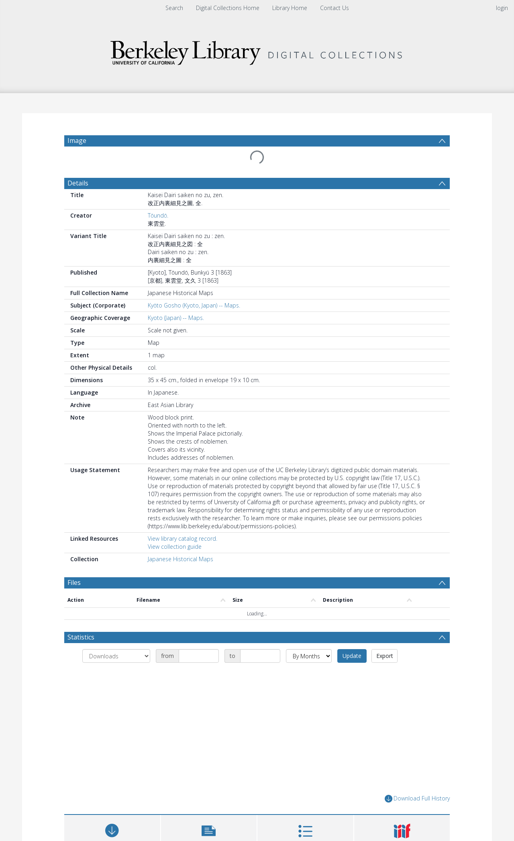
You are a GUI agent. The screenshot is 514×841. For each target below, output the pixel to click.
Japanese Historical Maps (180, 559)
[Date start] (199, 656)
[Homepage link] (257, 50)
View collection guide (175, 546)
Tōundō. (158, 215)
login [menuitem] (502, 8)
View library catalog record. (182, 538)
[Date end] (260, 656)
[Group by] (116, 656)
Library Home (289, 8)
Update (352, 656)
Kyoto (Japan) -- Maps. (176, 318)
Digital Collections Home (227, 8)
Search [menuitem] (174, 8)
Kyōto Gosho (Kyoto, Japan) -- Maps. (194, 305)
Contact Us (334, 8)
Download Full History (417, 798)
